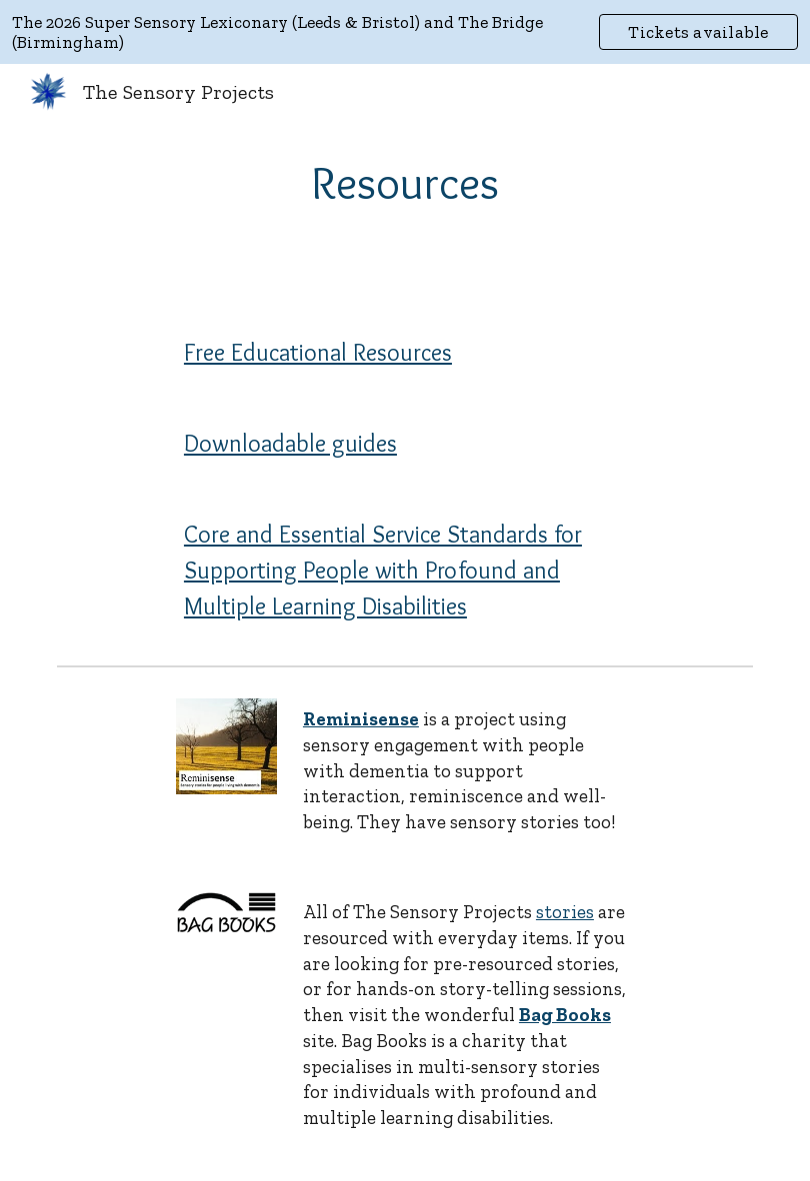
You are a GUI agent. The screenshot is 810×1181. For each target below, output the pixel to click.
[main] (405, 183)
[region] (405, 32)
